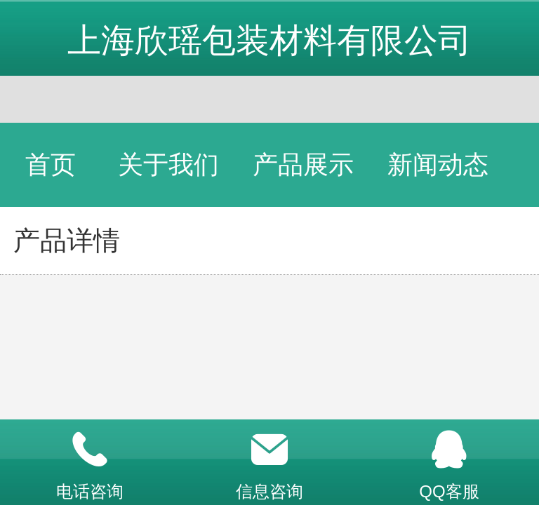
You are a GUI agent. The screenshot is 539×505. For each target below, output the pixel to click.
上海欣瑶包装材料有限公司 (269, 40)
